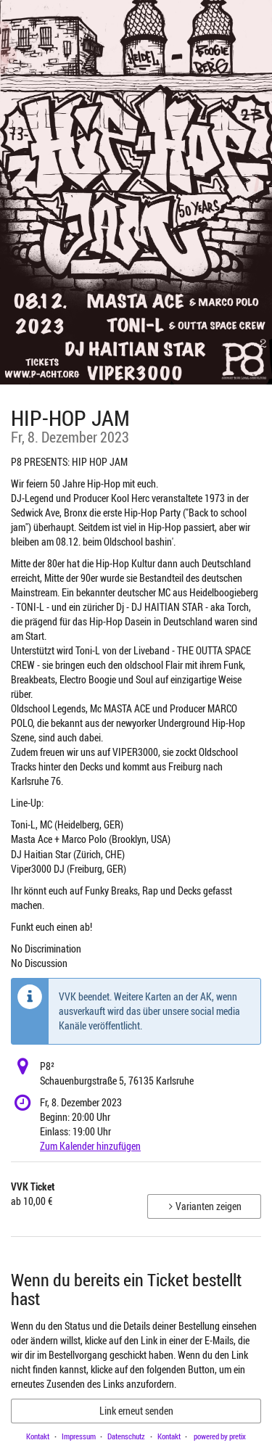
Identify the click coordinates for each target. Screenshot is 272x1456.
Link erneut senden (136, 1411)
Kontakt (37, 1436)
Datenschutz (126, 1436)
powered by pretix (220, 1436)
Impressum (79, 1436)
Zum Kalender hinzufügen (90, 1146)
